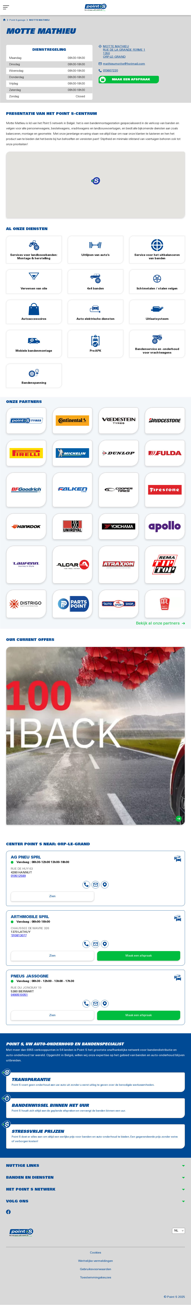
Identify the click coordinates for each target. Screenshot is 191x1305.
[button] (95, 181)
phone (86, 884)
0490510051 (19, 995)
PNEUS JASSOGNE (29, 976)
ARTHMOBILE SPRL (30, 917)
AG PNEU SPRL (26, 857)
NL (176, 1230)
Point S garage (17, 20)
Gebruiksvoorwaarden (95, 1269)
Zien (52, 896)
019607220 (110, 70)
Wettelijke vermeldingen (95, 1260)
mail (95, 884)
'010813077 (19, 935)
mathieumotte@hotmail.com (124, 63)
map (104, 884)
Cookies (95, 1252)
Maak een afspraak (131, 79)
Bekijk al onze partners (158, 623)
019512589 (18, 876)
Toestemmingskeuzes (95, 1277)
